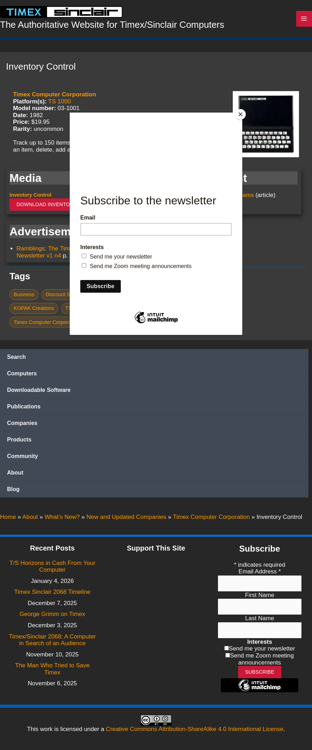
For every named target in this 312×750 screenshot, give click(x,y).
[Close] (240, 114)
